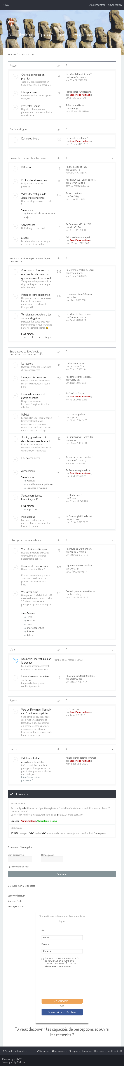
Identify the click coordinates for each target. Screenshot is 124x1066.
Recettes (29, 480)
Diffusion (26, 167)
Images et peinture (34, 627)
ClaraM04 (74, 169)
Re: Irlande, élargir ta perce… (79, 376)
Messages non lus (16, 906)
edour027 (74, 227)
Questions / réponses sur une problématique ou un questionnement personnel (36, 274)
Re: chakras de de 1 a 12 (76, 166)
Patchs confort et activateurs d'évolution (33, 760)
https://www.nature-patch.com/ (31, 779)
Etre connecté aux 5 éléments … (80, 294)
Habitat (25, 414)
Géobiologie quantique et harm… (81, 591)
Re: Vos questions (74, 193)
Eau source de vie (30, 458)
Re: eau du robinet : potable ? (79, 457)
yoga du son (31, 509)
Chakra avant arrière (75, 363)
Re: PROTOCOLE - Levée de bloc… (81, 179)
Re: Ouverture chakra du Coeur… (80, 269)
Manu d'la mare (77, 77)
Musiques (29, 620)
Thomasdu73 (76, 366)
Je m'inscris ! (62, 1001)
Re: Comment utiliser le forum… (80, 675)
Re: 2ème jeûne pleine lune (78, 470)
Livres (28, 624)
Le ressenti (27, 363)
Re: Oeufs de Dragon (75, 393)
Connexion (13, 847)
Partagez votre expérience (35, 294)
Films (28, 616)
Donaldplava (100, 833)
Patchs (13, 749)
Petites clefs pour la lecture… (79, 91)
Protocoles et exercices (34, 180)
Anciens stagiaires (20, 129)
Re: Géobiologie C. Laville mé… (79, 516)
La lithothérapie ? (74, 495)
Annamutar (75, 272)
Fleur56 (73, 196)
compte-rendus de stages (37, 337)
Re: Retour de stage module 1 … (80, 313)
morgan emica (76, 182)
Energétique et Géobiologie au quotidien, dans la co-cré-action (27, 352)
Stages (25, 238)
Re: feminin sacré (74, 709)
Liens (13, 649)
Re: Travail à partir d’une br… (79, 548)
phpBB (17, 1059)
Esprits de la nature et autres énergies (33, 396)
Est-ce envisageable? (75, 414)
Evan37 (73, 568)
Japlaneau (75, 678)
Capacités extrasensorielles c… (80, 565)
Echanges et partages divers (25, 540)
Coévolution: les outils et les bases (28, 158)
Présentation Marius (75, 105)
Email (44, 930)
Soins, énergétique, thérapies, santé (31, 497)
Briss (72, 498)
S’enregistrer (26, 847)
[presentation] (65, 983)
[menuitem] (5, 5)
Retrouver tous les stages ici (78, 237)
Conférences (28, 225)
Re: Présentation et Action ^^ (78, 74)
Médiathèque (28, 516)
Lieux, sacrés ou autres (33, 377)
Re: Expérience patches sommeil (81, 757)
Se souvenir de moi (19, 866)
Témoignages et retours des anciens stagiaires (36, 316)
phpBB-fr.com (19, 1062)
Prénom (45, 944)
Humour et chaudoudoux (34, 566)
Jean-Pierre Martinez (80, 94)
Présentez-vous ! (30, 106)
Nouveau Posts (15, 900)
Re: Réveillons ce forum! (77, 137)
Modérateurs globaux (47, 820)
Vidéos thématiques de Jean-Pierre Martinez (33, 195)
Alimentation (28, 471)
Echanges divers (30, 138)
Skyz (72, 439)
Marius (73, 108)
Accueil (13, 65)
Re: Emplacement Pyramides (79, 436)
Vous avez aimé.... (30, 592)
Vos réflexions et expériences (38, 484)
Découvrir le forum (16, 895)
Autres (28, 635)
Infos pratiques (29, 92)
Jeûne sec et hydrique (35, 487)
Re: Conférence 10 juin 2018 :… (79, 224)
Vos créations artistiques (34, 549)
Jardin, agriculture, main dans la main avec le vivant (35, 439)
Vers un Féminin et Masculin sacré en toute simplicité (36, 711)
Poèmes (29, 631)
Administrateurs (28, 820)
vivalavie (74, 379)
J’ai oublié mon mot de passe (21, 885)
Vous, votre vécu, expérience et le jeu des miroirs (30, 259)
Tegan (72, 417)
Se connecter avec (62, 1012)
